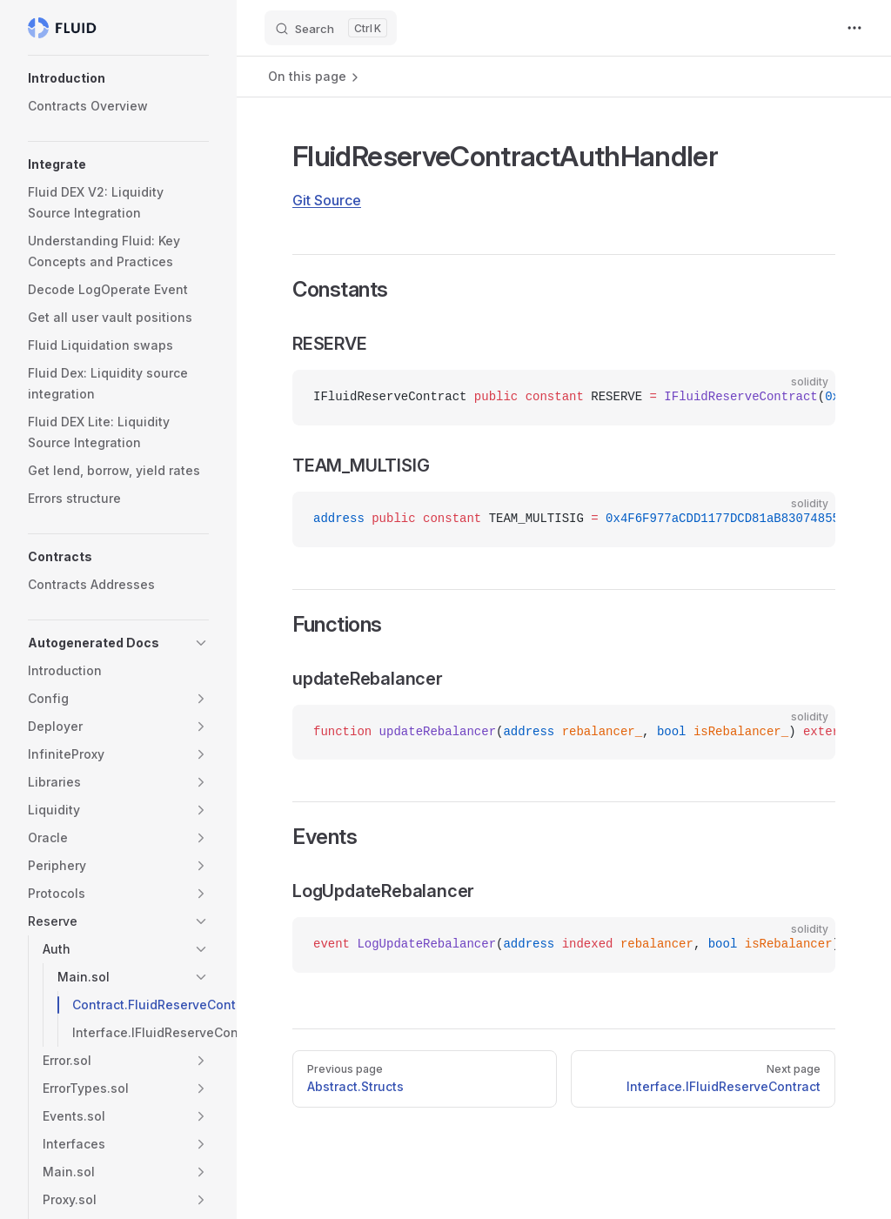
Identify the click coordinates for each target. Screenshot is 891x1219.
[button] (118, 78)
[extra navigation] (854, 28)
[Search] (331, 27)
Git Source (326, 200)
